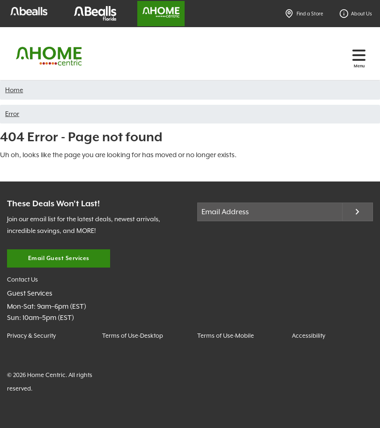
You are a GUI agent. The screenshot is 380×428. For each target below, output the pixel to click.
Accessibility (308, 335)
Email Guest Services (58, 258)
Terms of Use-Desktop (132, 335)
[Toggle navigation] (359, 55)
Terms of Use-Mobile (225, 335)
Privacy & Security (31, 335)
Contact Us (22, 279)
